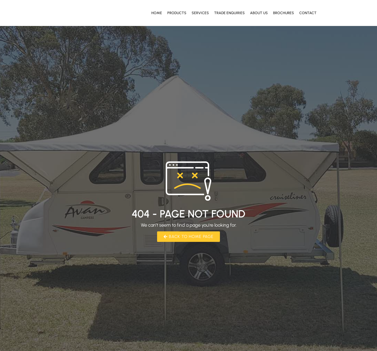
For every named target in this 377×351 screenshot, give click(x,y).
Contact (308, 13)
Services (200, 13)
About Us (259, 13)
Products (176, 13)
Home (156, 13)
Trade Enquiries (229, 13)
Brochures (283, 13)
